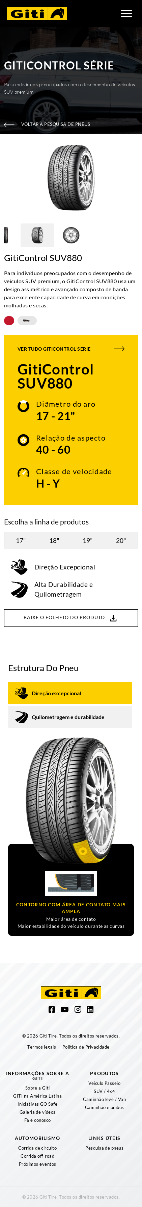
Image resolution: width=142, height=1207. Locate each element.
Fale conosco (37, 1120)
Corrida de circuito (37, 1148)
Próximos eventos (37, 1164)
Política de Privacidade (86, 1047)
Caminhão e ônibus (104, 1107)
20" (121, 540)
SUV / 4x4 (104, 1091)
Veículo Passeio (104, 1083)
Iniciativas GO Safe (37, 1104)
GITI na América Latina (37, 1096)
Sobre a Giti (37, 1088)
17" (21, 540)
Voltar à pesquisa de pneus (47, 124)
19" (88, 540)
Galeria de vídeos (38, 1112)
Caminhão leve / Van (104, 1099)
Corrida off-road (37, 1156)
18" (54, 540)
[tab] (70, 693)
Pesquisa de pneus (104, 1148)
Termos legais (41, 1047)
